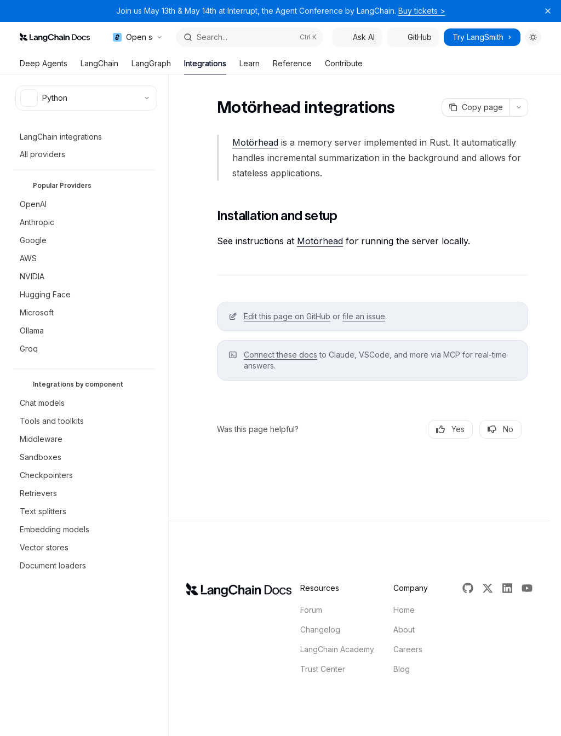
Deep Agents (43, 66)
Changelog (320, 629)
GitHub (413, 37)
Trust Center (322, 669)
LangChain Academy (337, 649)
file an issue (363, 316)
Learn (249, 66)
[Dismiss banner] (547, 11)
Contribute (344, 66)
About (404, 629)
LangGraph (151, 66)
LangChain (99, 66)
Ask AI (357, 37)
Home (404, 609)
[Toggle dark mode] (533, 37)
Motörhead (255, 142)
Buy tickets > (421, 10)
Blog (401, 669)
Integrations (205, 66)
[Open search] (249, 37)
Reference (292, 66)
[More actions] (519, 107)
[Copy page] (476, 107)
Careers (407, 649)
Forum (311, 609)
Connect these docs (280, 354)
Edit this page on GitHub (287, 316)
